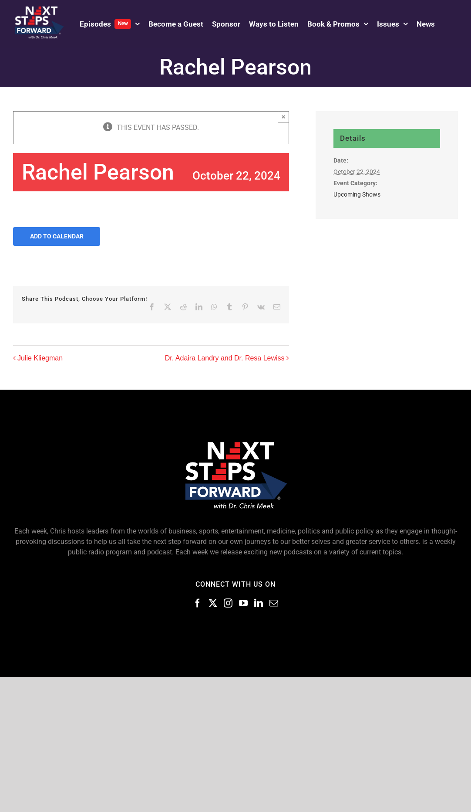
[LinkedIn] (258, 603)
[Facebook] (197, 603)
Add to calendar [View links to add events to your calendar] (57, 236)
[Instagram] (228, 603)
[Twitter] (213, 603)
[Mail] (273, 603)
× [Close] (284, 116)
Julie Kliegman (40, 358)
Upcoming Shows (356, 194)
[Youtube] (243, 603)
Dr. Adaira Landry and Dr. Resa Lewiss (225, 358)
